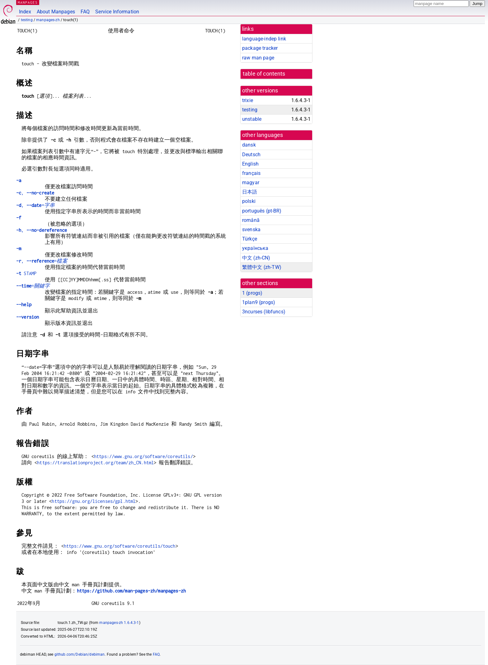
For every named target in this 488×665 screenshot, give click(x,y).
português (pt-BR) (262, 211)
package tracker (260, 48)
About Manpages (56, 12)
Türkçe (249, 239)
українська (255, 248)
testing (27, 20)
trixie (247, 100)
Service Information (117, 12)
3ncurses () (263, 312)
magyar (250, 182)
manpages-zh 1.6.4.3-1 (119, 623)
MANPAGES (28, 2)
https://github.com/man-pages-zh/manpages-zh (131, 590)
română (251, 220)
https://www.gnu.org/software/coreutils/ (143, 456)
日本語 (249, 192)
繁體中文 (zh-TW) (261, 267)
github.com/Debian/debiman (79, 654)
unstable (251, 119)
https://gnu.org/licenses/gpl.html (93, 501)
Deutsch (251, 154)
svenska (251, 229)
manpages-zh (48, 20)
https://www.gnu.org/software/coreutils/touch (120, 546)
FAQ (85, 12)
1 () (252, 293)
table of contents (264, 74)
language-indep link (264, 39)
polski (249, 201)
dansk (249, 145)
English (250, 164)
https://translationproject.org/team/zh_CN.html (95, 462)
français (251, 173)
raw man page (258, 58)
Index (25, 12)
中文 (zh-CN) (256, 258)
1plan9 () (258, 302)
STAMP (26, 273)
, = (35, 205)
